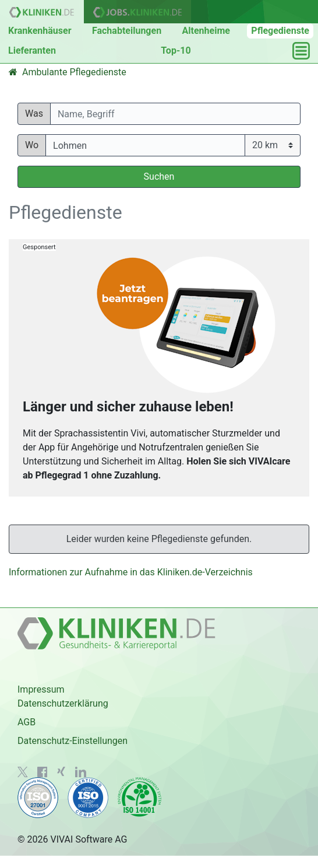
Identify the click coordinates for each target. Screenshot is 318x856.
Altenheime (206, 30)
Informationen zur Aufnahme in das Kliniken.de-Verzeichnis (131, 572)
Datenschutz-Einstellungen (72, 740)
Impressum (41, 689)
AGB (26, 722)
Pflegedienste (280, 30)
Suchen (159, 176)
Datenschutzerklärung (62, 703)
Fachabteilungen (126, 30)
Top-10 (175, 50)
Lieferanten (32, 50)
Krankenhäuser (40, 30)
